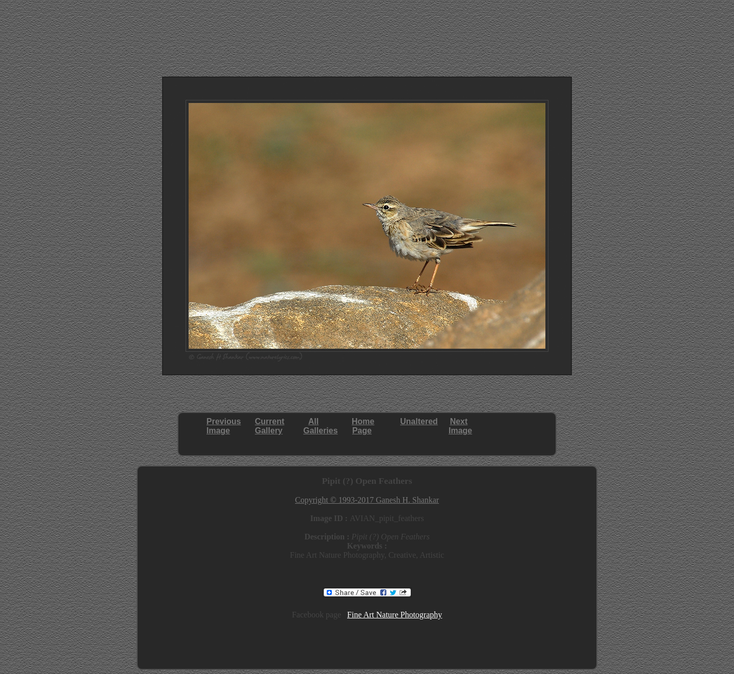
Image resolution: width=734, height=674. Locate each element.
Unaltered (419, 421)
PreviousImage (223, 426)
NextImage (460, 426)
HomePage (363, 426)
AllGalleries (320, 426)
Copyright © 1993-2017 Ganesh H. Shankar (367, 500)
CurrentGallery (269, 426)
